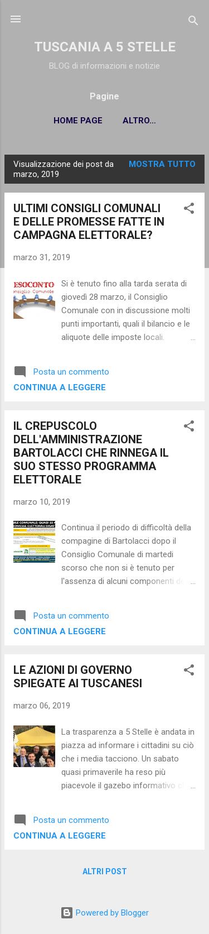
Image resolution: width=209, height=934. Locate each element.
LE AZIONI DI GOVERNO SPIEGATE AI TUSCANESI (77, 676)
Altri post (104, 871)
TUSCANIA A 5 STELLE (105, 47)
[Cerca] (193, 23)
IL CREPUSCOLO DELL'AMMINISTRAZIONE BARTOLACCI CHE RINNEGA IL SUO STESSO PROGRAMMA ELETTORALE (91, 452)
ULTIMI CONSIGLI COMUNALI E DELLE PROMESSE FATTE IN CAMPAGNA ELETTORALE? (88, 222)
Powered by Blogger (104, 913)
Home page (78, 121)
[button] (189, 210)
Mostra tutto (162, 164)
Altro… (139, 121)
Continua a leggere (59, 387)
